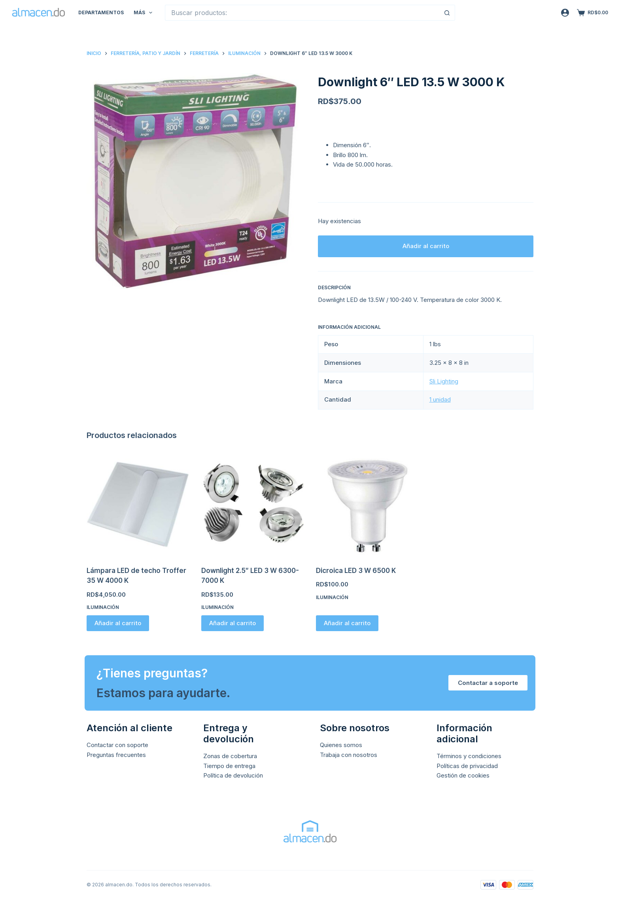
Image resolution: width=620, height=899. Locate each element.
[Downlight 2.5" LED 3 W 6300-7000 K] (252, 504)
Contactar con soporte (117, 745)
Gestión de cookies (463, 775)
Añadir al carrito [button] (118, 623)
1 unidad (440, 399)
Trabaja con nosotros (348, 755)
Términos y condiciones (469, 756)
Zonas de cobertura (230, 756)
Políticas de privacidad (467, 766)
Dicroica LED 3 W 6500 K (356, 571)
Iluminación (103, 607)
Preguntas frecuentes (116, 755)
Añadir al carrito (426, 246)
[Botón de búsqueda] (447, 13)
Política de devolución (233, 775)
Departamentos (101, 12)
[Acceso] (565, 13)
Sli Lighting (443, 381)
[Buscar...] (302, 13)
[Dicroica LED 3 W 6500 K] (367, 504)
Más (144, 12)
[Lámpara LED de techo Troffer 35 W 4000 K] (138, 504)
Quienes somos (341, 745)
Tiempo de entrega (229, 766)
